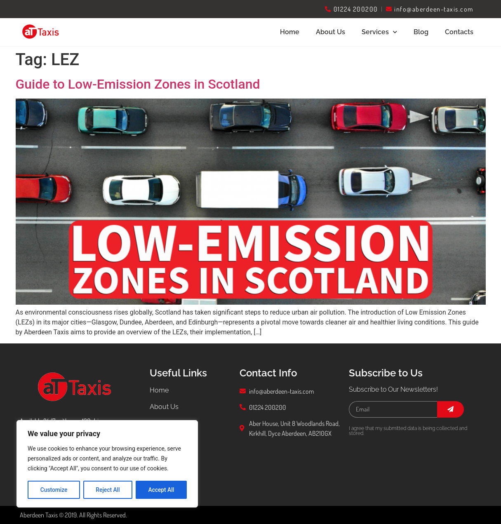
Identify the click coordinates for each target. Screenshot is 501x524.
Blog (421, 32)
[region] (107, 464)
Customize (54, 489)
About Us (330, 32)
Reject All (108, 489)
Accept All (161, 489)
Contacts (459, 32)
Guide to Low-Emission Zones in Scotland (138, 84)
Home (289, 32)
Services (379, 32)
